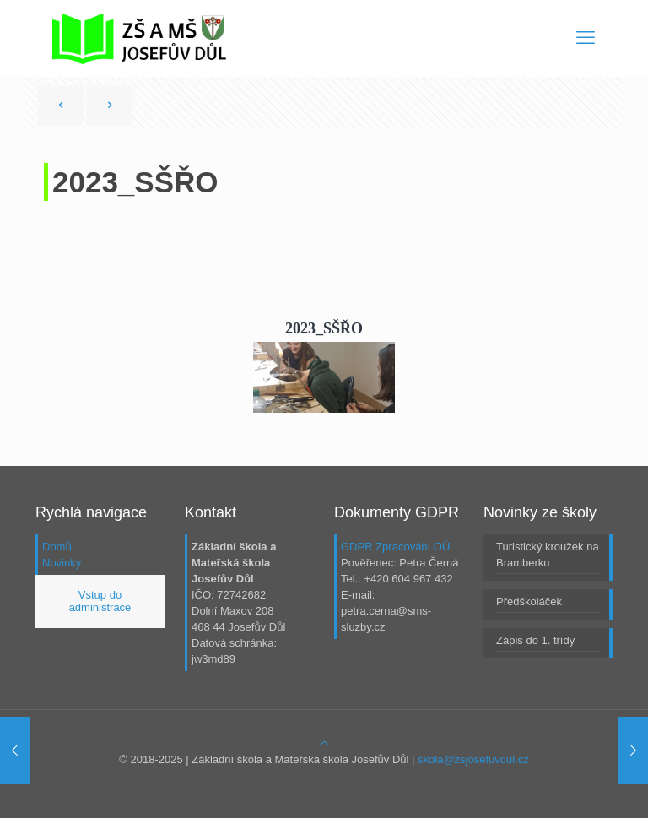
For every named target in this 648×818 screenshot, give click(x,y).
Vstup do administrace (100, 601)
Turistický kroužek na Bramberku (547, 554)
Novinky (61, 562)
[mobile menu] (585, 38)
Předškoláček (529, 601)
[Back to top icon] (324, 743)
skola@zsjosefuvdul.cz (473, 759)
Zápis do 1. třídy (535, 640)
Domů (57, 546)
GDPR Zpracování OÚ (395, 546)
